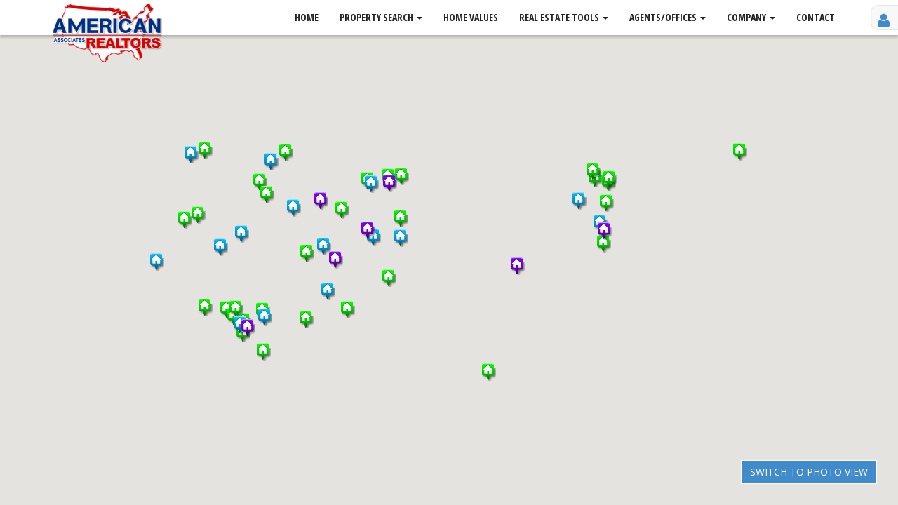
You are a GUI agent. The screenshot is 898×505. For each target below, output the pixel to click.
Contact (815, 17)
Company (751, 17)
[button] (401, 218)
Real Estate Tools (563, 17)
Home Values (470, 17)
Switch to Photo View (809, 471)
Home (307, 17)
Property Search (381, 17)
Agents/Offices (667, 17)
